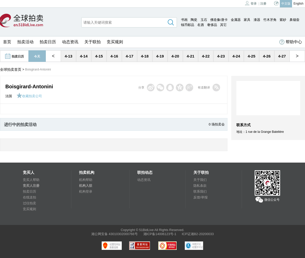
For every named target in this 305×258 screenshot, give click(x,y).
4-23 (221, 56)
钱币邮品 (187, 25)
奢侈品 (212, 25)
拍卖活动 (25, 42)
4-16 (114, 56)
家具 (247, 20)
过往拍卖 (29, 203)
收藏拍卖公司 (29, 96)
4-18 (144, 56)
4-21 (190, 56)
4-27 (282, 56)
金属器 (236, 20)
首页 (7, 42)
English (298, 3)
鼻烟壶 (294, 20)
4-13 (68, 56)
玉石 (204, 20)
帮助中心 (290, 42)
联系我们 (200, 191)
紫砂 (283, 20)
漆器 (257, 20)
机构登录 (85, 191)
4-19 (160, 56)
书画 (184, 20)
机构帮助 (85, 180)
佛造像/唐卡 (219, 20)
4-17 (129, 56)
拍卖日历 (48, 42)
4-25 (251, 56)
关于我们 (200, 180)
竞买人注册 (31, 186)
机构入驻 (85, 186)
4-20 (175, 56)
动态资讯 (70, 42)
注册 (263, 3)
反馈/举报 (200, 197)
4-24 (236, 56)
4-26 (266, 56)
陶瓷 (194, 20)
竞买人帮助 (31, 180)
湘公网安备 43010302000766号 (114, 234)
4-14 (83, 56)
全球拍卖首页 (10, 69)
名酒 (200, 25)
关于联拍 (92, 42)
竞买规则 (115, 42)
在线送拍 (29, 197)
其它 (223, 25)
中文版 (286, 3)
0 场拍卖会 (217, 124)
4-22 (205, 56)
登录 (251, 3)
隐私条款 (200, 186)
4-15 (99, 56)
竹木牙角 (270, 20)
